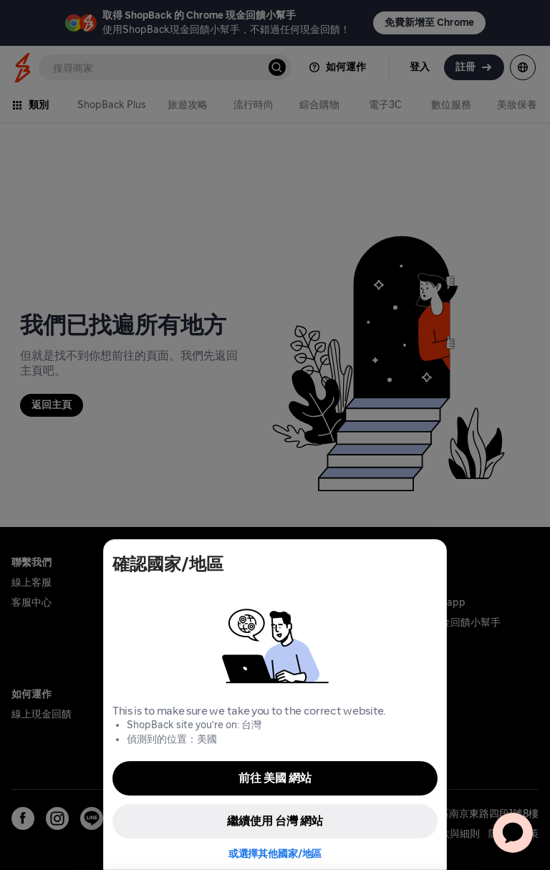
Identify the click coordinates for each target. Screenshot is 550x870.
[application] (513, 833)
